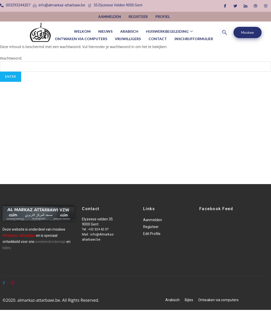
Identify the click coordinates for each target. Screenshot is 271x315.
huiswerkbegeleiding (170, 31)
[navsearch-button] (224, 32)
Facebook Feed (216, 208)
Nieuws (105, 31)
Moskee (247, 32)
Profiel (162, 16)
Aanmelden (109, 16)
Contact (158, 37)
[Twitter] (235, 6)
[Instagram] (265, 6)
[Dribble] (255, 6)
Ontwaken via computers (81, 37)
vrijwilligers (128, 37)
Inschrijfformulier (194, 37)
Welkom (82, 31)
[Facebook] (225, 6)
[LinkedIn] (245, 6)
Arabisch (129, 31)
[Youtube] (12, 280)
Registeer (138, 16)
